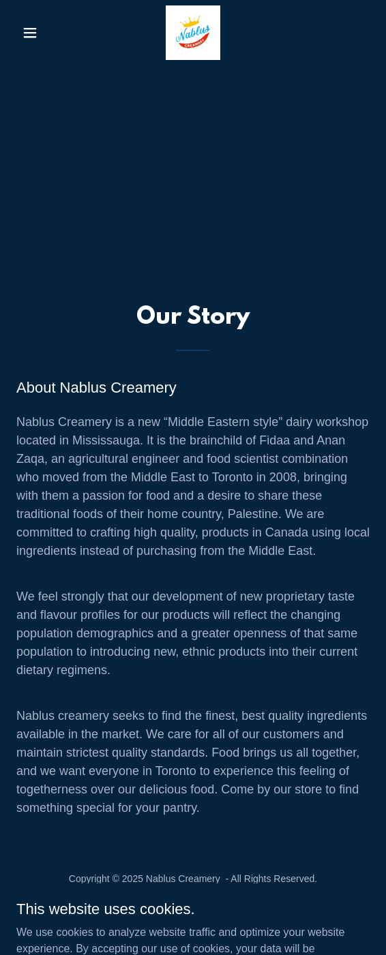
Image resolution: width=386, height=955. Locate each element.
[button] (43, 32)
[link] (193, 32)
